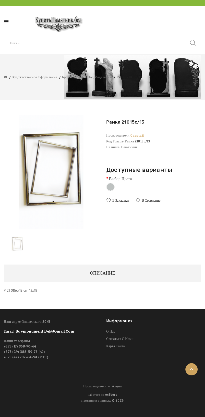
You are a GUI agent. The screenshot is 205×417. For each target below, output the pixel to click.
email (39, 331)
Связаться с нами (119, 338)
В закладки (120, 200)
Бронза (67, 77)
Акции (117, 386)
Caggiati (137, 135)
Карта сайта (115, 346)
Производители (95, 386)
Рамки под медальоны (94, 77)
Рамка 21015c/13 (129, 77)
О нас (110, 331)
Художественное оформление (34, 77)
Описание (102, 273)
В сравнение (151, 200)
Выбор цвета (120, 178)
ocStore (111, 394)
